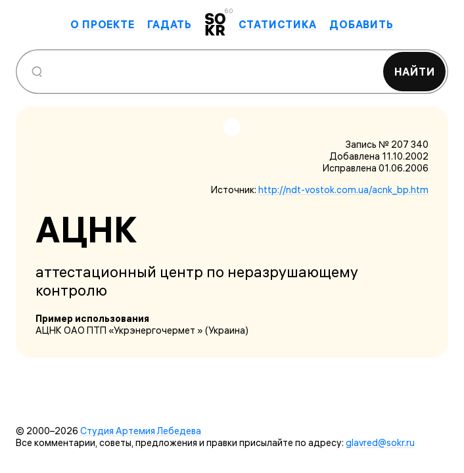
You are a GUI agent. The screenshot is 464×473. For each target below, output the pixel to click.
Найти (414, 71)
